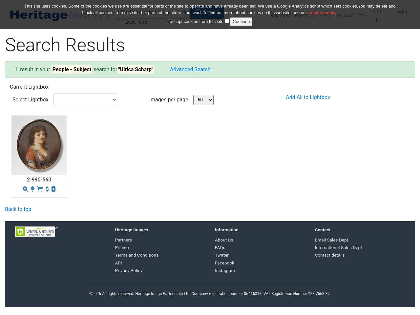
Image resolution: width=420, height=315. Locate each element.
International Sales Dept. (339, 247)
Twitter (222, 255)
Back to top (18, 209)
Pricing (122, 247)
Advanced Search (190, 69)
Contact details (330, 255)
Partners (123, 239)
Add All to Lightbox (308, 97)
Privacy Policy (129, 270)
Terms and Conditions (137, 255)
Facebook (224, 262)
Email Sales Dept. (332, 239)
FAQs (220, 247)
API (118, 262)
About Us (224, 239)
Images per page (168, 99)
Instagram (225, 270)
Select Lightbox (30, 99)
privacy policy (322, 9)
